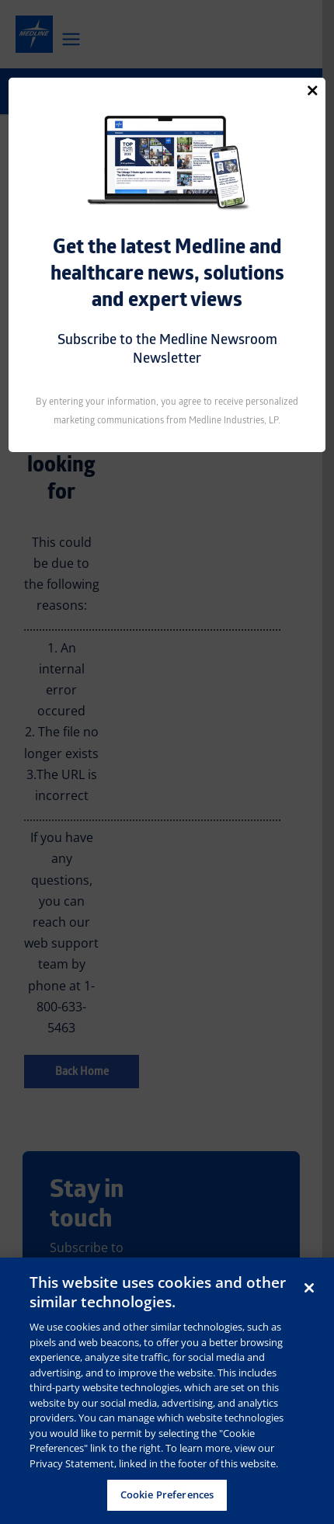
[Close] (312, 90)
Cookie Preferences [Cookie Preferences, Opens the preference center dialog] (167, 1494)
